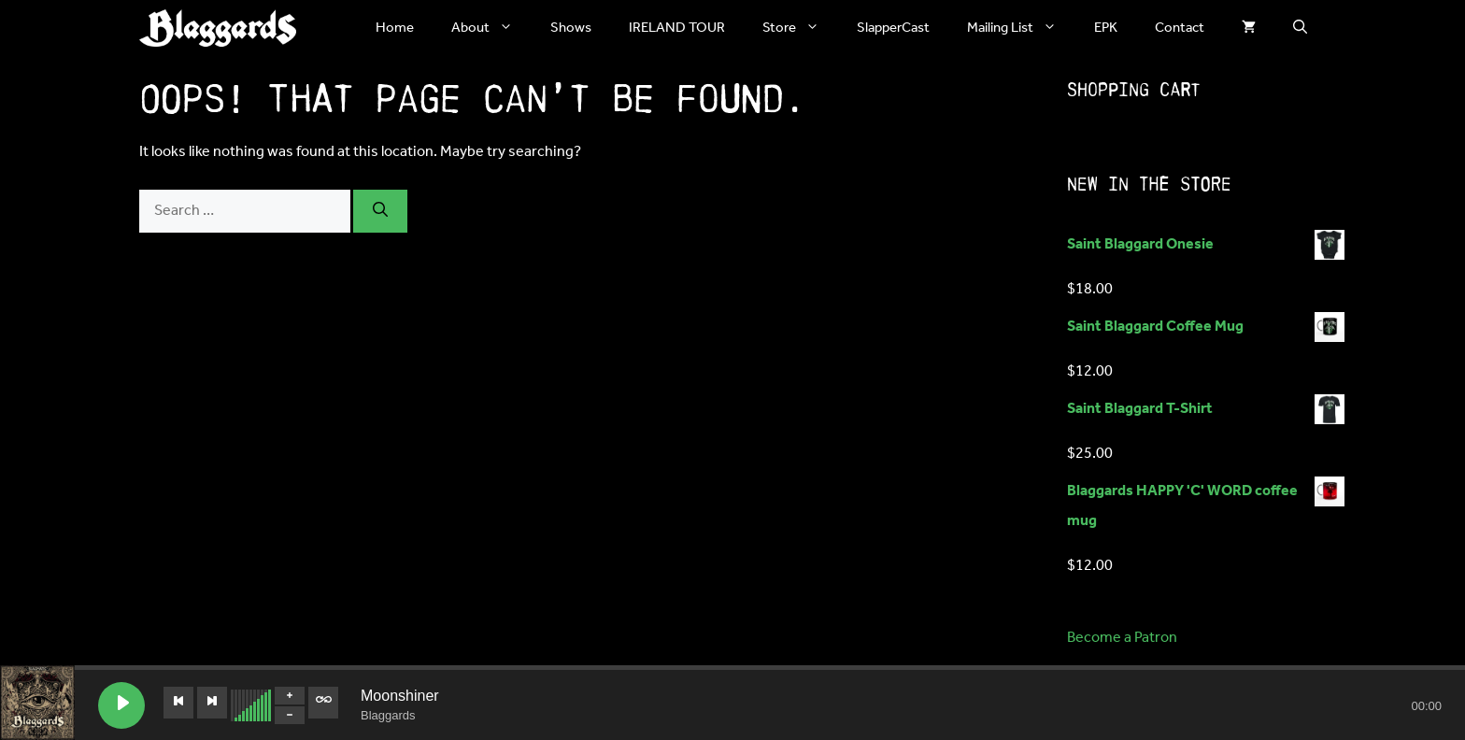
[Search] (380, 211)
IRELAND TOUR (677, 28)
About (491, 28)
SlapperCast (893, 28)
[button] (1300, 28)
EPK (1105, 28)
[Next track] (212, 703)
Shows (570, 28)
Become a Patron (1122, 637)
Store (800, 28)
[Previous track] (178, 703)
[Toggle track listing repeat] (323, 703)
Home (395, 28)
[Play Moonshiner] (121, 705)
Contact (1179, 28)
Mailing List (1021, 28)
